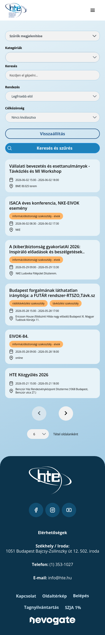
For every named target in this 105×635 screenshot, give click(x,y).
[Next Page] (66, 413)
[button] (52, 134)
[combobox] (52, 57)
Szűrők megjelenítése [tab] (53, 36)
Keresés (11, 66)
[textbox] (52, 75)
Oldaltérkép (54, 596)
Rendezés (12, 87)
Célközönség (14, 108)
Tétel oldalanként (65, 434)
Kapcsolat (26, 596)
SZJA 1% (73, 607)
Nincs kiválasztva (24, 117)
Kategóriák (13, 48)
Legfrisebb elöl (22, 96)
